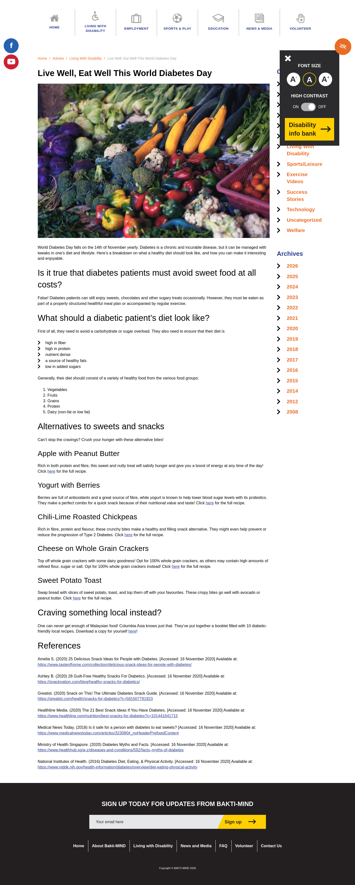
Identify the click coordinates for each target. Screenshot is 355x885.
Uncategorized (304, 220)
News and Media (196, 846)
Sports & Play (177, 23)
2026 (292, 266)
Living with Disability (153, 846)
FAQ (223, 846)
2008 (292, 412)
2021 (292, 318)
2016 (292, 370)
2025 (292, 276)
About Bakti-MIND (109, 846)
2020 (292, 328)
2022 (292, 307)
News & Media (259, 23)
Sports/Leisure (304, 164)
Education (218, 23)
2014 (292, 391)
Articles (58, 58)
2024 (292, 286)
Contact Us (271, 846)
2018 (292, 349)
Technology (301, 209)
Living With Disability (85, 58)
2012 (292, 401)
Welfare (296, 230)
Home (42, 58)
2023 (292, 297)
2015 (292, 380)
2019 (292, 339)
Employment (136, 23)
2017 (292, 360)
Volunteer (244, 846)
